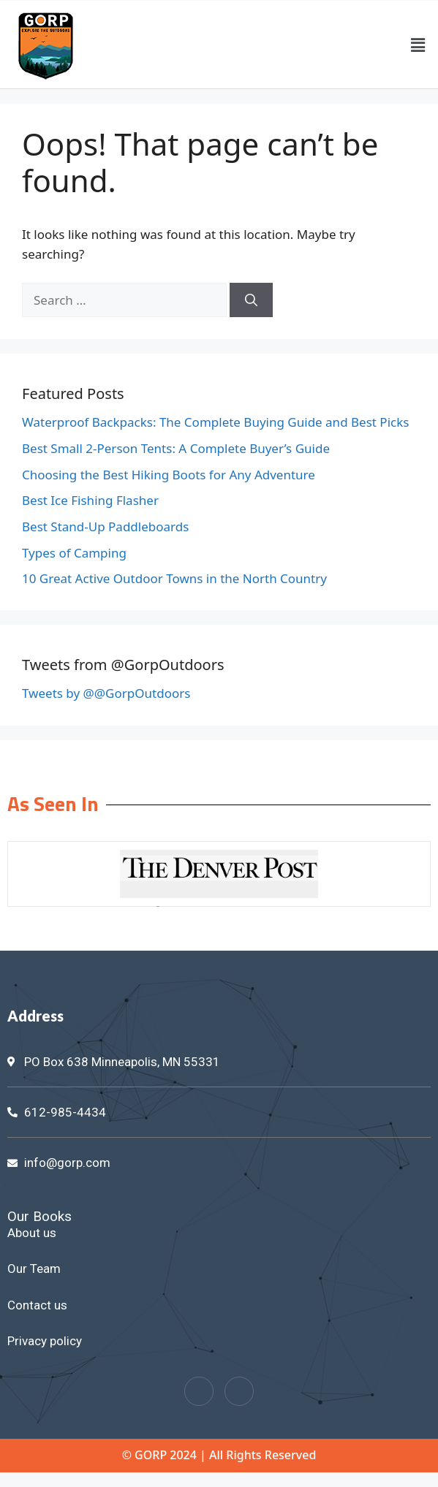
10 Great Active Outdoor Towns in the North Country (174, 578)
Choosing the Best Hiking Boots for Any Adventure (168, 474)
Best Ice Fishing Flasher (90, 500)
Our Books (39, 1216)
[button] (418, 44)
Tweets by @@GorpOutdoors (106, 693)
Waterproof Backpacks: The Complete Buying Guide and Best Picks (215, 422)
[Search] (251, 300)
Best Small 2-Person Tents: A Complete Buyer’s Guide (176, 448)
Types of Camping (74, 552)
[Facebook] (199, 1391)
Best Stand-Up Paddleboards (105, 526)
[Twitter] (239, 1391)
